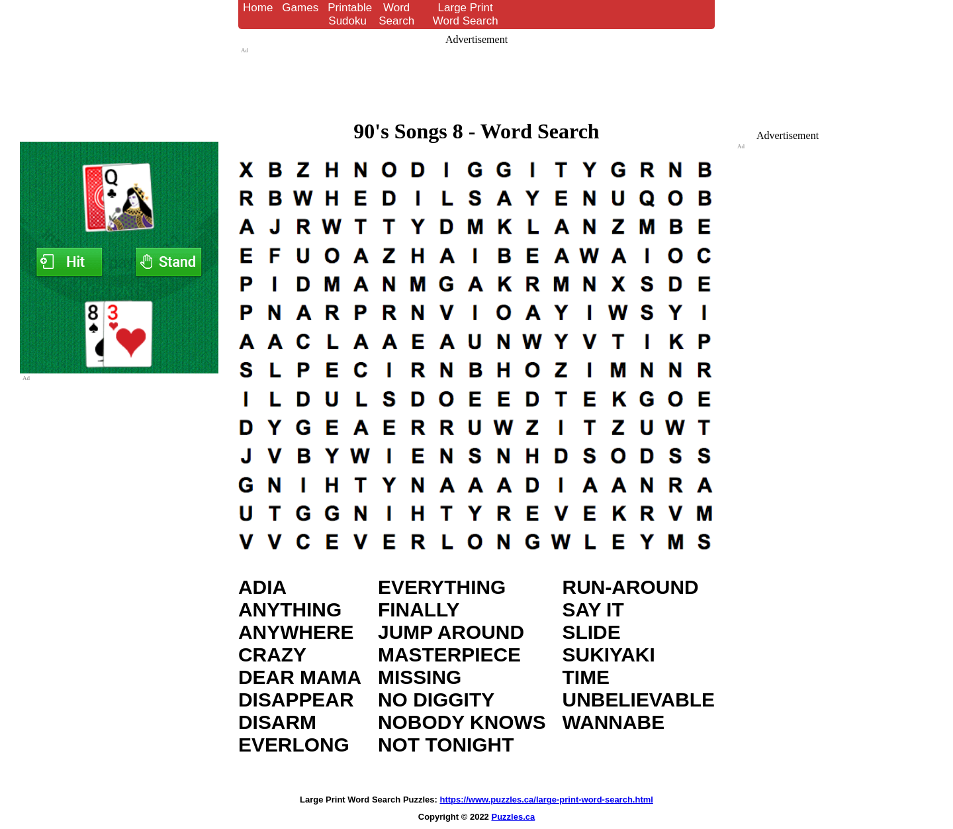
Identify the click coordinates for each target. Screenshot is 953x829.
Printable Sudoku (350, 14)
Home (258, 7)
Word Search (396, 14)
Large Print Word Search (465, 14)
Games (300, 7)
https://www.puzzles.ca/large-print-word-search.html (546, 800)
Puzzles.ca (513, 817)
